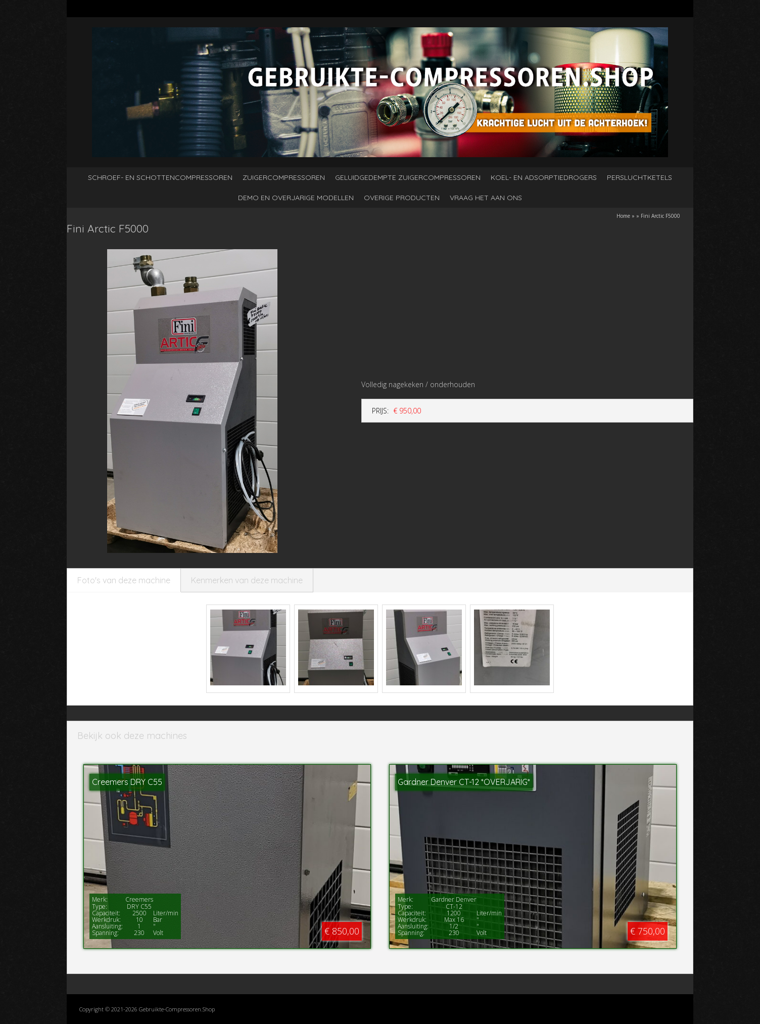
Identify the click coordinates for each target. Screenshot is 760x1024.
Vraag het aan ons (486, 197)
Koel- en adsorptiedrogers (544, 177)
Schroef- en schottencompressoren (160, 177)
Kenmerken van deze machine (247, 580)
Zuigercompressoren (284, 177)
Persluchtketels (639, 177)
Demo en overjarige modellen (296, 197)
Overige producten (402, 197)
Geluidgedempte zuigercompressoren (408, 177)
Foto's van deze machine (123, 580)
